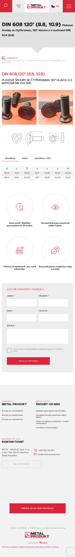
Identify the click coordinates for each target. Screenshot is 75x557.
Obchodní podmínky (34, 543)
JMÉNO (11, 293)
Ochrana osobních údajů (13, 543)
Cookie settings (52, 543)
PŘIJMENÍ (44, 293)
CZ (57, 6)
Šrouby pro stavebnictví (12, 415)
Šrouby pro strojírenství (12, 411)
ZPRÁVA (11, 323)
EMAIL (10, 308)
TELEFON (43, 308)
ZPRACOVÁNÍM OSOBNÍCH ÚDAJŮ (39, 346)
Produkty (12, 58)
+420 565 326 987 (46, 446)
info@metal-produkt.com (49, 450)
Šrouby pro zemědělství (12, 407)
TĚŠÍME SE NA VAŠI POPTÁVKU (37, 505)
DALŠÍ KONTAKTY (21, 461)
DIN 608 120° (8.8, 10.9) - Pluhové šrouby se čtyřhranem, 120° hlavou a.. (34, 61)
